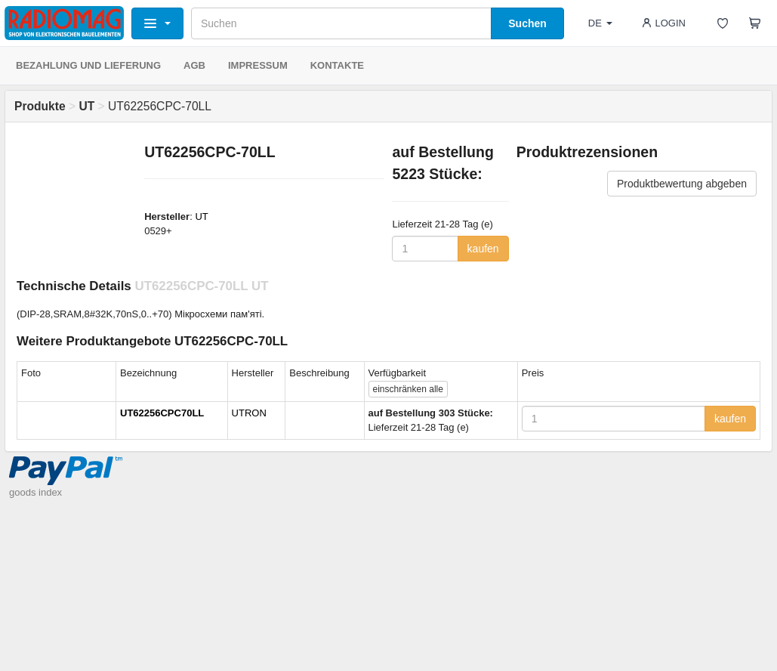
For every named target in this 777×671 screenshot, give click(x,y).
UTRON (249, 413)
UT (201, 216)
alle (408, 389)
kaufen (483, 249)
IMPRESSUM (258, 65)
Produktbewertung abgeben (682, 184)
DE (600, 23)
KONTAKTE (337, 65)
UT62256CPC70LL (162, 413)
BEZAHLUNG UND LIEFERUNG (88, 65)
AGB (194, 65)
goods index (35, 492)
